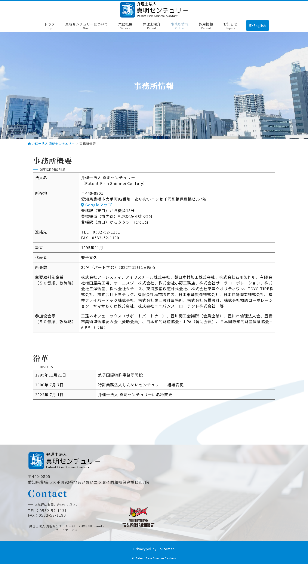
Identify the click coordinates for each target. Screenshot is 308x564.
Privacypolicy (144, 548)
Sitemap (167, 548)
